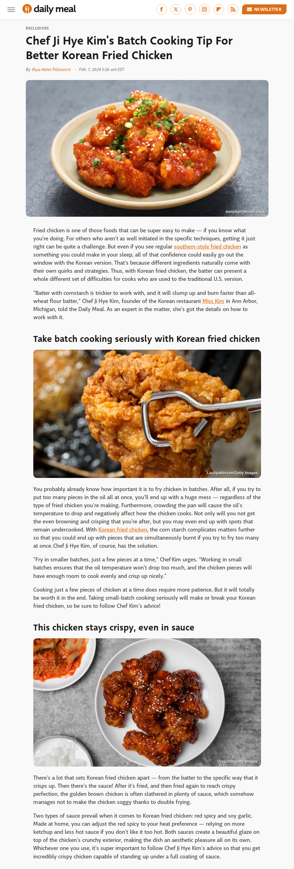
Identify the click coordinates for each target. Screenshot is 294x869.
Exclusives (37, 28)
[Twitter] (175, 9)
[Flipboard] (218, 9)
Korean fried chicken (122, 529)
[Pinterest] (190, 9)
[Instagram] (204, 9)
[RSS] (233, 9)
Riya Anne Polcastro (51, 69)
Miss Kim (213, 301)
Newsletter (264, 9)
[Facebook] (161, 9)
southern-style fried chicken (207, 246)
